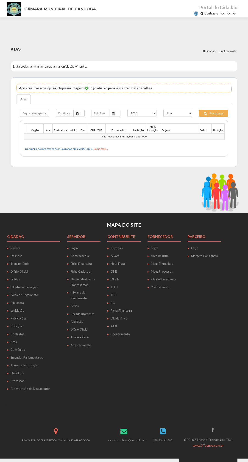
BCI (113, 303)
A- (234, 13)
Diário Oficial (19, 271)
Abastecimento (81, 345)
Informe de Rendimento (79, 295)
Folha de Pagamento (24, 295)
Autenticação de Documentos (30, 389)
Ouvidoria (17, 373)
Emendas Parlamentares (27, 357)
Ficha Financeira (81, 263)
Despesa (16, 256)
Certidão (117, 248)
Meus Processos (162, 271)
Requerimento (120, 334)
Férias (75, 306)
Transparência (20, 263)
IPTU (114, 287)
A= (222, 13)
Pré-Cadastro (160, 287)
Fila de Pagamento (163, 279)
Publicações (18, 318)
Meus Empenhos (162, 263)
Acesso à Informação (25, 365)
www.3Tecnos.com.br (208, 445)
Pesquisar (213, 113)
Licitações (17, 326)
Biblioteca (17, 303)
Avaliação (77, 321)
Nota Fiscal (118, 263)
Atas (23, 99)
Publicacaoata (228, 51)
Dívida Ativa (119, 318)
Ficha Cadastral (81, 271)
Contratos (17, 334)
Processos (17, 381)
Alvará (115, 256)
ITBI (114, 295)
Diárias (15, 279)
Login (74, 248)
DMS (114, 271)
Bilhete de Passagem (24, 287)
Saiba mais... (101, 149)
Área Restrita (160, 256)
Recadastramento (83, 314)
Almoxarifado (80, 337)
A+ (229, 13)
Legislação (17, 310)
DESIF (115, 279)
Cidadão (208, 51)
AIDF (114, 326)
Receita (15, 248)
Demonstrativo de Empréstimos (83, 282)
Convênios (18, 349)
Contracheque (80, 256)
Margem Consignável (205, 256)
